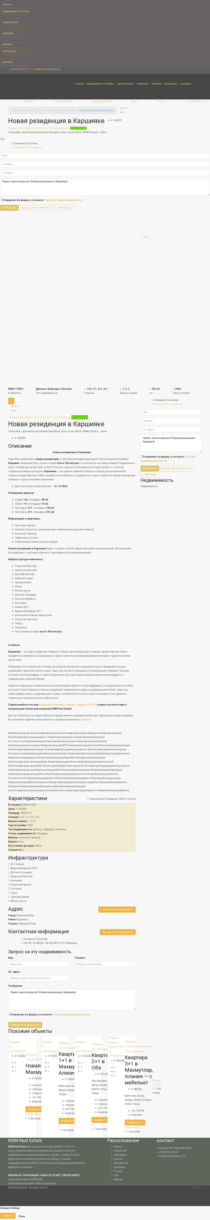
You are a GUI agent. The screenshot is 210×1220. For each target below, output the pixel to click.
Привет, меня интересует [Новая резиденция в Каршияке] (105, 186)
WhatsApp (63, 207)
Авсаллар (119, 1167)
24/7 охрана (17, 864)
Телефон (79, 957)
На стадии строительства (34, 128)
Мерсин (118, 1179)
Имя (10, 957)
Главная (7, 4)
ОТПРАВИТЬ (9, 207)
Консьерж (16, 880)
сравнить (7, 1215)
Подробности (36, 1109)
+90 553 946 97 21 (54, 943)
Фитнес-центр (18, 900)
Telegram (81, 704)
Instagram (45, 704)
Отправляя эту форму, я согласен (41, 200)
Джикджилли (121, 1163)
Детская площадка (21, 872)
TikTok (92, 704)
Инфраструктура (101, 101)
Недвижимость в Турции (16, 11)
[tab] (11, 401)
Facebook (58, 704)
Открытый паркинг (21, 884)
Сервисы (7, 44)
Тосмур (118, 1171)
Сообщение (15, 985)
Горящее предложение (116, 1044)
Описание (28, 101)
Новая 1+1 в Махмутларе (40, 1069)
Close (21, 1216)
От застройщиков (59, 128)
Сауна (13, 892)
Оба (116, 1175)
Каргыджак (120, 1154)
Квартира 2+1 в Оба (103, 1061)
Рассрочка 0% (78, 128)
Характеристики (63, 101)
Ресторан (15, 888)
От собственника (17, 1049)
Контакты (8, 62)
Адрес (134, 101)
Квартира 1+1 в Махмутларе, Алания (74, 1063)
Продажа (13, 128)
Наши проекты (10, 22)
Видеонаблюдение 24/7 (23, 868)
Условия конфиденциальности (63, 200)
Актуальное (9, 51)
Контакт (162, 101)
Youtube (70, 704)
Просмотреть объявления (26, 147)
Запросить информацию (25, 1024)
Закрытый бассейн (21, 876)
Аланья (118, 1146)
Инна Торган (35, 1114)
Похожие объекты (197, 101)
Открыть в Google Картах (117, 909)
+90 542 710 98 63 (33, 943)
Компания (8, 33)
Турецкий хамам (19, 896)
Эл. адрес (14, 971)
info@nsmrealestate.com (172, 1156)
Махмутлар (120, 1150)
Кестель (118, 1159)
